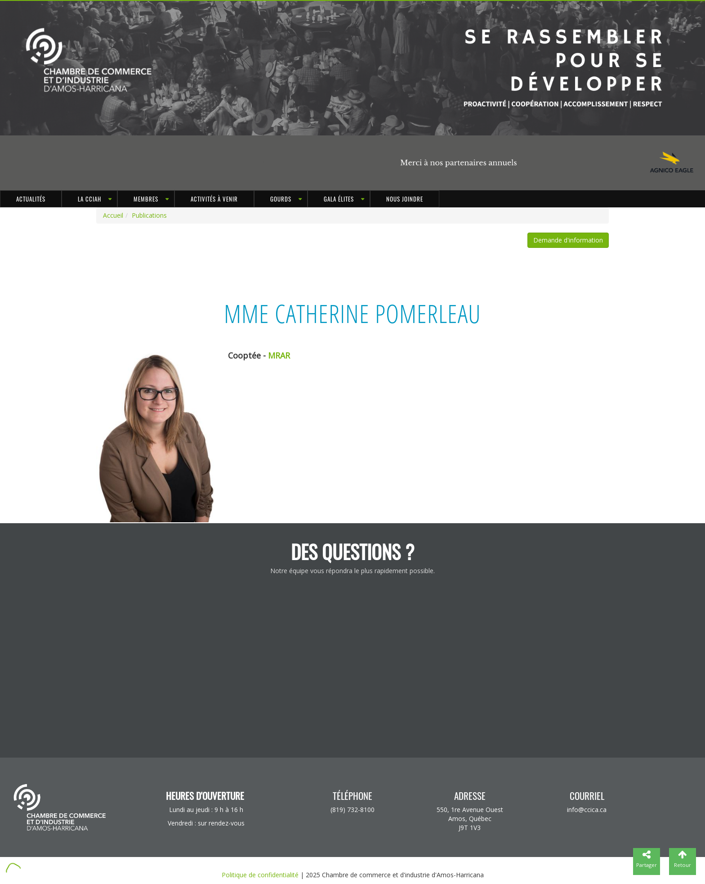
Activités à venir (214, 198)
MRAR (279, 355)
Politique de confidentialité (260, 875)
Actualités (30, 198)
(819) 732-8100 (352, 809)
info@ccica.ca (587, 809)
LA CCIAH (89, 198)
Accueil (113, 215)
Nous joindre (404, 198)
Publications (149, 215)
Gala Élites (339, 198)
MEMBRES (146, 198)
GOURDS (280, 198)
